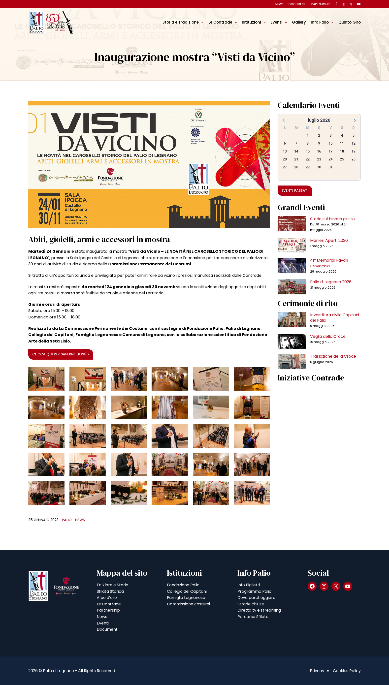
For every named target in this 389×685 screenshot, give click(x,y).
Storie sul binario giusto (332, 219)
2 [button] (319, 135)
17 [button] (331, 151)
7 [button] (296, 143)
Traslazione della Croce (333, 356)
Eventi (276, 22)
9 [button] (319, 143)
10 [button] (331, 143)
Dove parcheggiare (256, 597)
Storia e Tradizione (180, 22)
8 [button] (308, 143)
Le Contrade (220, 22)
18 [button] (342, 151)
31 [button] (331, 167)
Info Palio (320, 22)
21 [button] (296, 159)
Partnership (320, 4)
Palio (67, 519)
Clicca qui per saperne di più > (60, 354)
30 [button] (319, 167)
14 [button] (296, 151)
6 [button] (285, 143)
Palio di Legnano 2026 (331, 282)
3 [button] (331, 135)
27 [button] (285, 167)
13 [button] (285, 151)
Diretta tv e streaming (259, 610)
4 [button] (342, 135)
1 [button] (308, 135)
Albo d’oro (107, 597)
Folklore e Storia (112, 585)
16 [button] (319, 151)
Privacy (317, 671)
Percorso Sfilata (252, 617)
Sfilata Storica (110, 591)
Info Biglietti (248, 585)
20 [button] (285, 159)
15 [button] (308, 151)
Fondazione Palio (183, 585)
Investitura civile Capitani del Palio (334, 317)
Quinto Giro (349, 22)
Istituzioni (251, 22)
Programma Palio (254, 591)
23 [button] (319, 159)
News (279, 4)
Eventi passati (295, 190)
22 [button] (308, 159)
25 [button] (342, 159)
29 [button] (308, 167)
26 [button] (354, 159)
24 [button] (331, 159)
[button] (284, 120)
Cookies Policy (347, 671)
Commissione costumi (188, 604)
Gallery (299, 22)
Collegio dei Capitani (187, 591)
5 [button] (354, 135)
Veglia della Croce (328, 336)
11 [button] (342, 143)
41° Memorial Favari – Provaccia (331, 263)
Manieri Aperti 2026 (329, 240)
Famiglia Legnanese (186, 597)
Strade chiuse (250, 604)
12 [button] (354, 143)
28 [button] (296, 167)
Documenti (297, 4)
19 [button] (354, 151)
